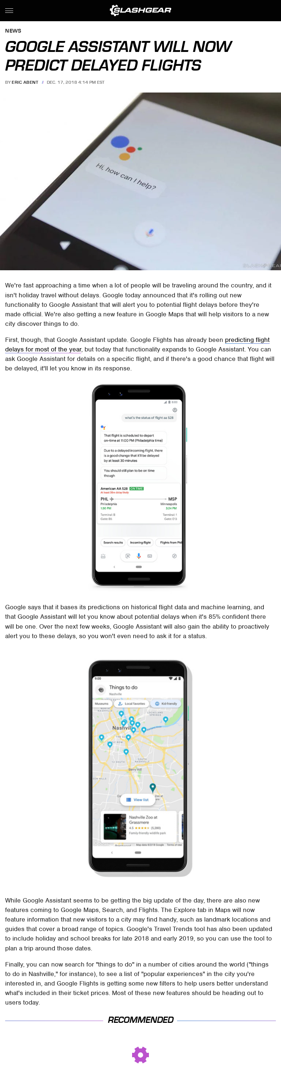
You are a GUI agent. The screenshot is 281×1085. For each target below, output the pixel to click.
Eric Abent (25, 82)
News (13, 31)
